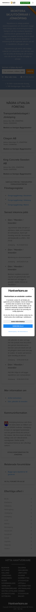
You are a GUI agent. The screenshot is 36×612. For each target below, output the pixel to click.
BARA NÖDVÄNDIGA (18, 321)
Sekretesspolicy (12, 331)
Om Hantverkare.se (23, 331)
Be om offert (25, 3)
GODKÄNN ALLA (18, 326)
